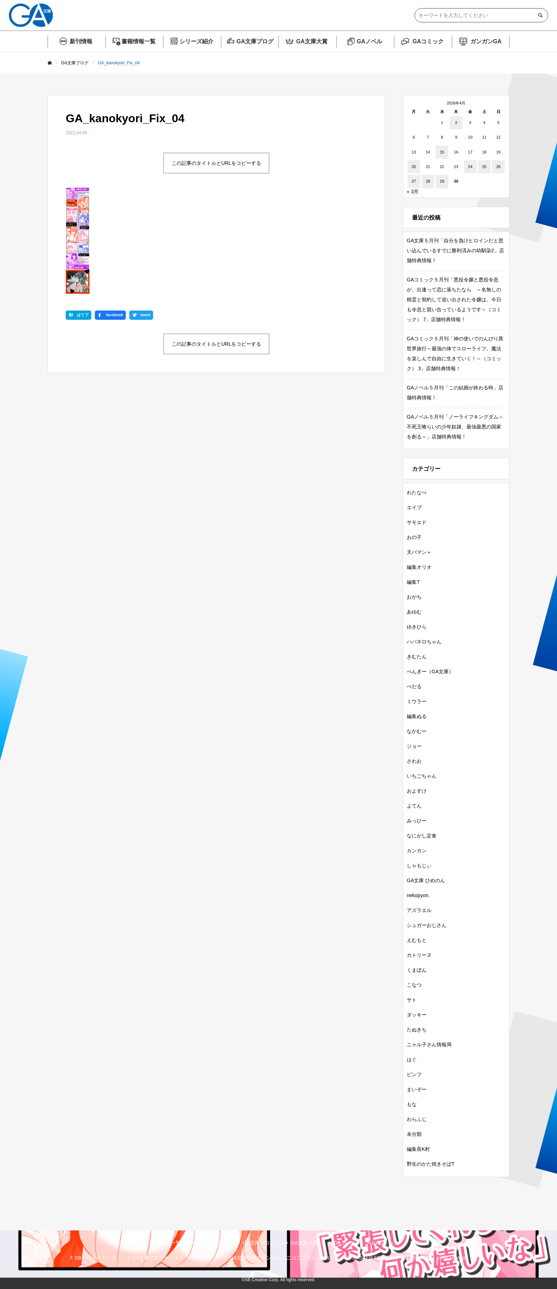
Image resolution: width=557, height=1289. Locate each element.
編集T (413, 582)
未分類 (414, 1134)
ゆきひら (417, 627)
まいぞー (417, 1089)
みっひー (417, 821)
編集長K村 (418, 1149)
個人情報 (411, 1258)
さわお (414, 761)
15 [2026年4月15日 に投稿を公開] (442, 152)
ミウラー (417, 701)
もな (412, 1104)
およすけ (417, 791)
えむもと (417, 940)
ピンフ (414, 1074)
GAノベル (369, 41)
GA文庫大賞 (312, 41)
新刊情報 (81, 41)
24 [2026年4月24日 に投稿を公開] (470, 167)
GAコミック (428, 41)
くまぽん (417, 970)
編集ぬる (417, 716)
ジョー (414, 746)
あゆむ (414, 612)
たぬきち (417, 1029)
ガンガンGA (486, 41)
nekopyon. (418, 895)
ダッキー (417, 1015)
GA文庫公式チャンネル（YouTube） (172, 1258)
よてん (414, 806)
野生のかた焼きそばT (431, 1164)
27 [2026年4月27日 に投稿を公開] (414, 181)
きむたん (417, 656)
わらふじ (417, 1119)
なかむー (417, 731)
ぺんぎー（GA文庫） (430, 671)
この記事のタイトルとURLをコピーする (216, 163)
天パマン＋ (419, 552)
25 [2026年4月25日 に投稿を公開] (484, 167)
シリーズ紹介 (196, 41)
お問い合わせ (451, 1258)
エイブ (414, 507)
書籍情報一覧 (138, 41)
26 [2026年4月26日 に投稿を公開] (498, 167)
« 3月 (412, 191)
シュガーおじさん (427, 925)
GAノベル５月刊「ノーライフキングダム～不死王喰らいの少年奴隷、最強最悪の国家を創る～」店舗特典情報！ (455, 426)
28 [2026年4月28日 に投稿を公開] (428, 181)
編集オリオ (419, 567)
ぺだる (414, 686)
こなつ (414, 985)
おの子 (414, 537)
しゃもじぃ (419, 865)
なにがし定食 (422, 835)
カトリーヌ (419, 955)
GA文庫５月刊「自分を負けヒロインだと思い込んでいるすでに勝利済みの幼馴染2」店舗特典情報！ (455, 250)
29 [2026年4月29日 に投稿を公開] (442, 181)
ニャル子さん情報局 (429, 1044)
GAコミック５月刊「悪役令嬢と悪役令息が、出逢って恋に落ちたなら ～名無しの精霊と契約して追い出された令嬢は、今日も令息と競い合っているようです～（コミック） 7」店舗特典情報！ (454, 299)
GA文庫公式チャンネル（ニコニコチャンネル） (282, 1258)
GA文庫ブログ (255, 41)
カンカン (417, 850)
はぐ (412, 1059)
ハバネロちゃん (424, 641)
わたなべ (417, 492)
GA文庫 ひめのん (426, 880)
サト (412, 1000)
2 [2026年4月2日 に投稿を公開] (456, 122)
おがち (414, 597)
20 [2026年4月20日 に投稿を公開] (414, 167)
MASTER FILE (368, 1258)
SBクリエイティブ (95, 1258)
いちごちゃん (422, 776)
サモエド (417, 522)
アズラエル (419, 910)
